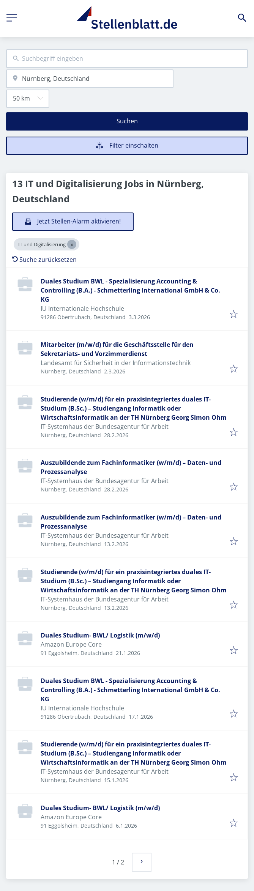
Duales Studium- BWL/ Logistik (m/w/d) (100, 635)
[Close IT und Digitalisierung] (71, 244)
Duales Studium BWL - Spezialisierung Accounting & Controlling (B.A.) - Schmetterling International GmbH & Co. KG (130, 290)
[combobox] (127, 58)
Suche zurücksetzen (44, 259)
